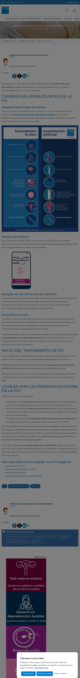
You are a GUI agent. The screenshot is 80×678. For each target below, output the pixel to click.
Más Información (41, 668)
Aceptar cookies (28, 673)
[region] (47, 665)
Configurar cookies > (60, 673)
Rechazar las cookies (45, 673)
